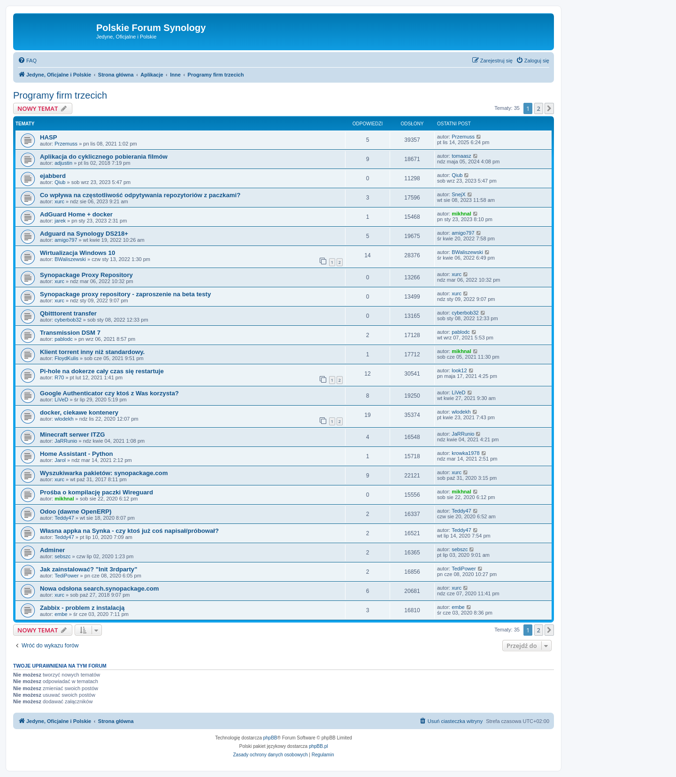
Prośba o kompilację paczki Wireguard (96, 492)
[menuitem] (27, 60)
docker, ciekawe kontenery (79, 412)
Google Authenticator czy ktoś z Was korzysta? (109, 393)
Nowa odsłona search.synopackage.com (99, 588)
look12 (459, 370)
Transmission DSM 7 (70, 332)
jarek (60, 220)
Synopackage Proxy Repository (86, 274)
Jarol (60, 460)
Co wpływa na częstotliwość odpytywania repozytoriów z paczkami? (140, 195)
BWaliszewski (70, 259)
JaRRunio (65, 441)
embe (61, 614)
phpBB (270, 737)
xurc (59, 201)
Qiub (59, 182)
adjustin (63, 163)
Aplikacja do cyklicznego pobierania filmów (104, 156)
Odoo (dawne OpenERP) (75, 511)
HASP (48, 137)
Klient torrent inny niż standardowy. (92, 351)
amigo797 (65, 240)
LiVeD (61, 399)
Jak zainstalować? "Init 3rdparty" (88, 569)
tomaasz (461, 156)
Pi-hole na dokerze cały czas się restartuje (102, 371)
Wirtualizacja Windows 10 (77, 252)
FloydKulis (66, 358)
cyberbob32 (68, 320)
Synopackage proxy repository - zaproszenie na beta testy (125, 294)
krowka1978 (465, 453)
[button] (549, 108)
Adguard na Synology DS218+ (84, 233)
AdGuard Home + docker (76, 214)
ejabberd (53, 175)
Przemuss (65, 143)
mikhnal (461, 213)
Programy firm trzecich (60, 95)
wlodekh (63, 419)
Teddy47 (64, 518)
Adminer (52, 550)
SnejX (458, 194)
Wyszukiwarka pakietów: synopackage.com (104, 473)
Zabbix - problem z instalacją (82, 607)
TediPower (66, 575)
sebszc (62, 556)
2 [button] (538, 108)
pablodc (63, 339)
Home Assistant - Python (76, 453)
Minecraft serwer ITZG (72, 434)
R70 (59, 377)
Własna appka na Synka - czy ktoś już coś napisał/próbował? (129, 530)
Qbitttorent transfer (68, 313)
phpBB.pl (318, 746)
